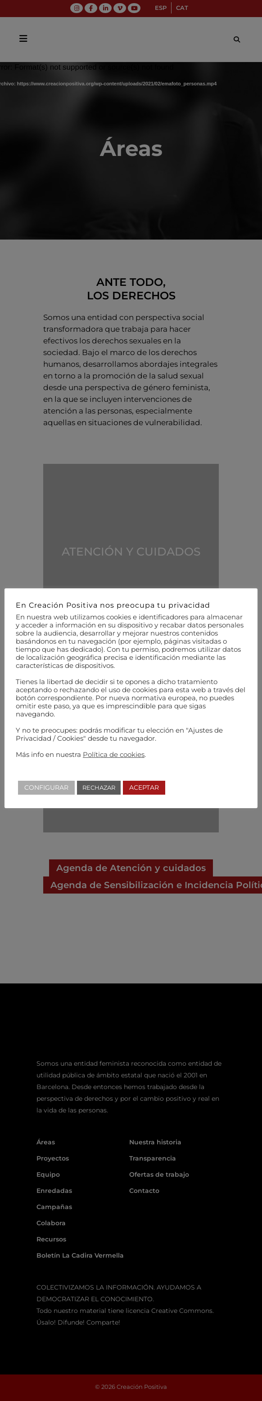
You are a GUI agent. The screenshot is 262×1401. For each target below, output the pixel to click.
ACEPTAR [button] (144, 787)
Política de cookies (114, 755)
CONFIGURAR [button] (46, 787)
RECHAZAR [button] (98, 787)
